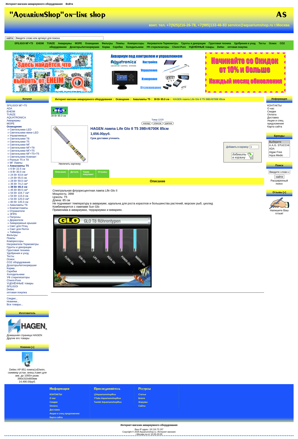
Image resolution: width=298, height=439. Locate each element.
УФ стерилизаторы (158, 47)
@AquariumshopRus (105, 394)
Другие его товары (18, 338)
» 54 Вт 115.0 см (17, 195)
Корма (106, 47)
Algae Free (279, 152)
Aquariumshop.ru (148, 432)
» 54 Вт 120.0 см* (18, 198)
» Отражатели (16, 210)
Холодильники (135, 47)
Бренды (279, 135)
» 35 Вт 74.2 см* (17, 183)
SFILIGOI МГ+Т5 (23, 43)
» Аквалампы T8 (17, 204)
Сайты (142, 406)
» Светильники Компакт (22, 156)
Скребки (118, 47)
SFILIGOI (12, 286)
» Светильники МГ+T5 (21, 150)
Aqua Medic (279, 155)
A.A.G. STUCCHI (279, 145)
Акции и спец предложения (275, 122)
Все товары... (15, 304)
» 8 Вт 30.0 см (16, 171)
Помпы (120, 43)
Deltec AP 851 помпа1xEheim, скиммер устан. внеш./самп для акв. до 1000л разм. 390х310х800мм (27, 373)
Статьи (142, 394)
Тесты (262, 43)
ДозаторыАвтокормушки (84, 47)
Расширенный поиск (279, 182)
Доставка (273, 117)
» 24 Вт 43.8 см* (17, 174)
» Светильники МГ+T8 (21, 147)
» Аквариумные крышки (22, 223)
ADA (9, 108)
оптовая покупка (237, 47)
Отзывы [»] (279, 192)
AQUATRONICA (16, 117)
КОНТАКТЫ (274, 105)
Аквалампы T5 (141, 99)
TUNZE (51, 43)
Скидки (271, 111)
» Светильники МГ (18, 144)
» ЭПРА (12, 213)
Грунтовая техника (220, 43)
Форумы (143, 402)
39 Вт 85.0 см (161, 99)
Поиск (279, 165)
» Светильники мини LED (23, 132)
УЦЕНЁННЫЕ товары (201, 47)
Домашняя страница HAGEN (24, 335)
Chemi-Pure (179, 47)
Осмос (273, 43)
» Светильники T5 (18, 141)
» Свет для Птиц (17, 226)
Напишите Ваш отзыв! (279, 210)
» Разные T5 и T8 (18, 159)
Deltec (221, 47)
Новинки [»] (27, 347)
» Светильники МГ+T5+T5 (23, 153)
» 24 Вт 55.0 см (17, 177)
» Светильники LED (19, 129)
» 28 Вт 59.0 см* (17, 180)
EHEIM (40, 43)
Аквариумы (65, 43)
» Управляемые (17, 135)
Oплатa (272, 114)
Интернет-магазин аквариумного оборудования (34, 4)
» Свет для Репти (18, 229)
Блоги (141, 398)
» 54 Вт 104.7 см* (18, 192)
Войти (69, 4)
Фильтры (107, 43)
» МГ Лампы (14, 162)
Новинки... (13, 301)
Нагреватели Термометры (162, 43)
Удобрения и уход (245, 43)
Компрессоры (136, 43)
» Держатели (15, 220)
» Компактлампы (17, 207)
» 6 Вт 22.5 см (16, 168)
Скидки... (12, 298)
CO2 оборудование (19, 262)
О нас (270, 108)
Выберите (279, 142)
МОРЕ (78, 43)
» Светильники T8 (18, 138)
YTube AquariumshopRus (107, 398)
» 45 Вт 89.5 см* (17, 189)
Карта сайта (274, 126)
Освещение (122, 99)
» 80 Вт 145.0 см (17, 201)
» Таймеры (14, 232)
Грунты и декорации (193, 43)
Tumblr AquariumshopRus (108, 402)
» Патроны (14, 216)
